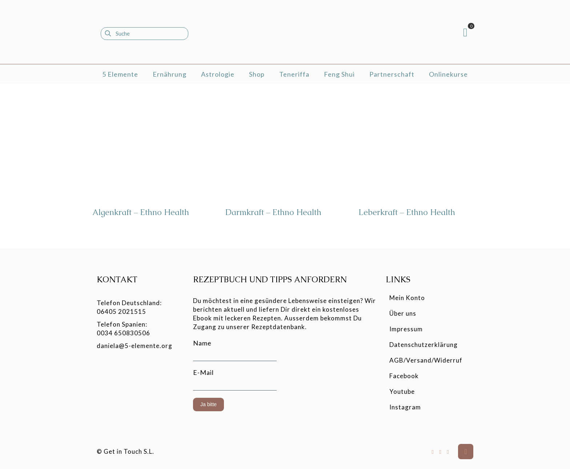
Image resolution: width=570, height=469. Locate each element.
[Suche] (144, 33)
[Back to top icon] (465, 451)
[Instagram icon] (448, 451)
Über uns (402, 313)
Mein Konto (407, 298)
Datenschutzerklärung (423, 344)
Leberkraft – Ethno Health (406, 212)
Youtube (402, 391)
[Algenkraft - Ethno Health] (151, 148)
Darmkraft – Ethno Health (273, 212)
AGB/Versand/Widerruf (425, 360)
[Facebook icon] (432, 451)
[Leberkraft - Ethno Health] (417, 148)
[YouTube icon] (440, 451)
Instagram (405, 407)
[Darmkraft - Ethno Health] (284, 148)
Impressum (406, 329)
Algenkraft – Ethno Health (140, 212)
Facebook (404, 376)
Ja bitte (208, 404)
